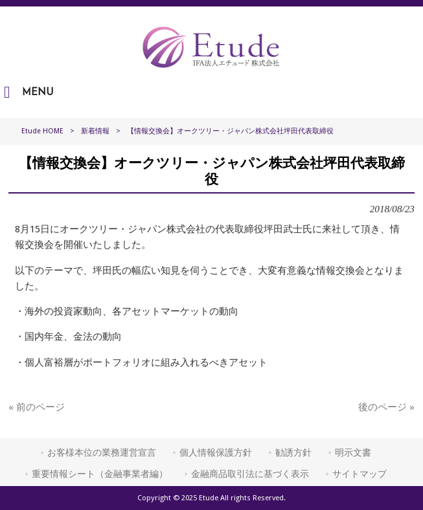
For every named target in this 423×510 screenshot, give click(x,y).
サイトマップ (359, 474)
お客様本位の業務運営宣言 (101, 452)
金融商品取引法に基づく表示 (250, 474)
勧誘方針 (293, 452)
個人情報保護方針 (215, 452)
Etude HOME (42, 131)
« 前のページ (36, 407)
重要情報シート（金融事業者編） (100, 474)
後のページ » (386, 407)
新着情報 (95, 131)
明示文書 (353, 452)
